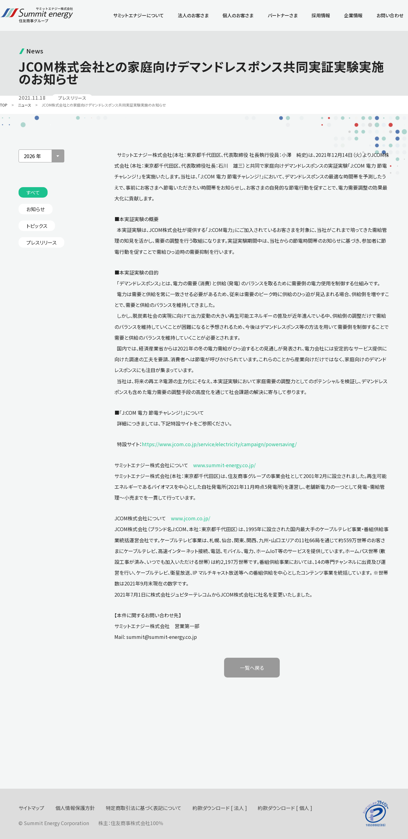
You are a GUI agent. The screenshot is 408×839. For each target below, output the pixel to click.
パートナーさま (283, 15)
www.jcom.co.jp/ (190, 518)
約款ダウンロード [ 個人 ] (285, 808)
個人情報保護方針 (75, 808)
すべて (33, 192)
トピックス (36, 225)
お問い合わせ (389, 15)
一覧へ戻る (252, 667)
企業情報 (353, 15)
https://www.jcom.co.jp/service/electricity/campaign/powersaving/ (219, 444)
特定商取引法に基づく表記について (143, 808)
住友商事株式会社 (130, 823)
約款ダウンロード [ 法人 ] (220, 808)
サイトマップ (31, 808)
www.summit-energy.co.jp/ (224, 465)
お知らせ (35, 209)
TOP (3, 104)
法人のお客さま (193, 15)
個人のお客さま (238, 15)
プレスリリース (41, 242)
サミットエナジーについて (138, 15)
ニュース (24, 104)
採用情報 (321, 15)
